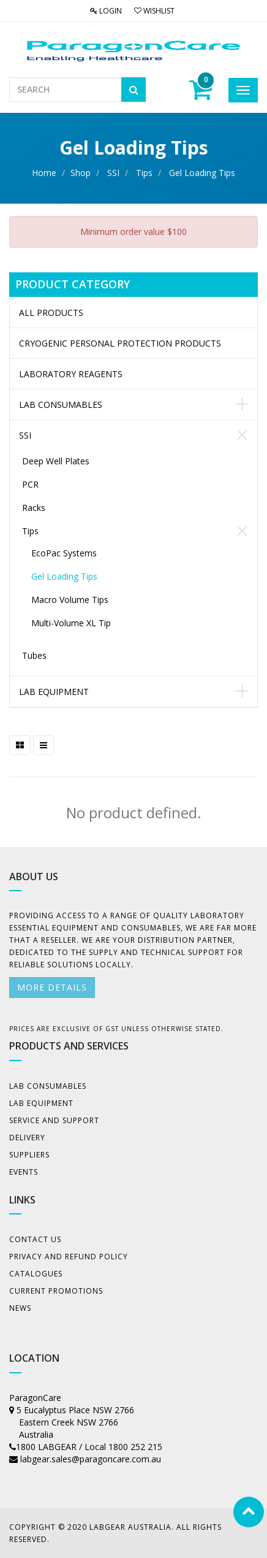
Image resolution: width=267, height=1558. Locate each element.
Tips (144, 172)
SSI (113, 172)
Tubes (34, 655)
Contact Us (35, 1239)
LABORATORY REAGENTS (70, 374)
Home (44, 172)
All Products (51, 312)
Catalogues (35, 1273)
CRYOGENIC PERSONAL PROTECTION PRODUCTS (120, 343)
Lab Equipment (54, 691)
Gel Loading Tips (202, 172)
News (20, 1308)
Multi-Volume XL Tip (71, 623)
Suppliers (29, 1154)
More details (52, 987)
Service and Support (54, 1120)
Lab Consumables (60, 404)
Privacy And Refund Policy (68, 1256)
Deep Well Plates (55, 461)
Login (106, 11)
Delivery (27, 1137)
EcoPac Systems (64, 553)
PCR (30, 484)
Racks (33, 507)
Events (23, 1172)
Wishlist (154, 11)
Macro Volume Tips (69, 599)
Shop (80, 172)
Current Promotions (56, 1291)
